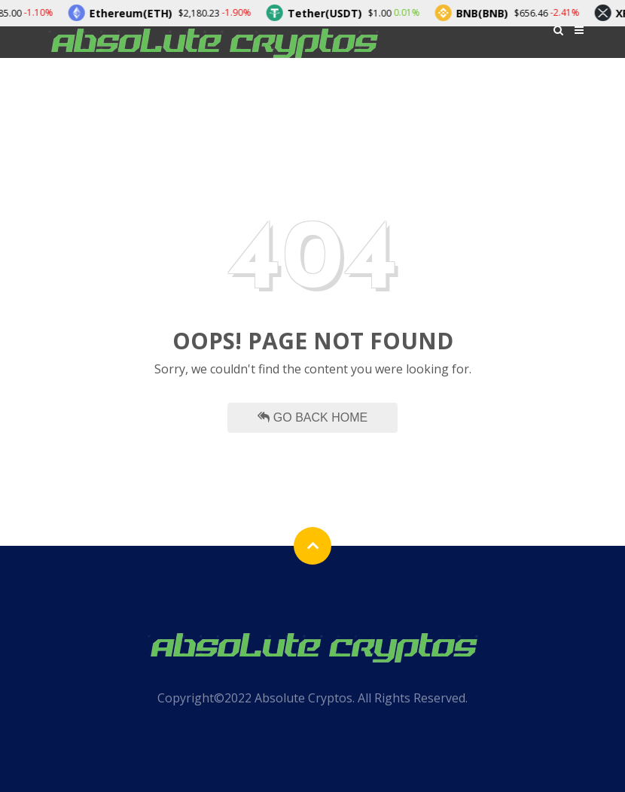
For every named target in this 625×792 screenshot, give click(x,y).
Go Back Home (312, 417)
